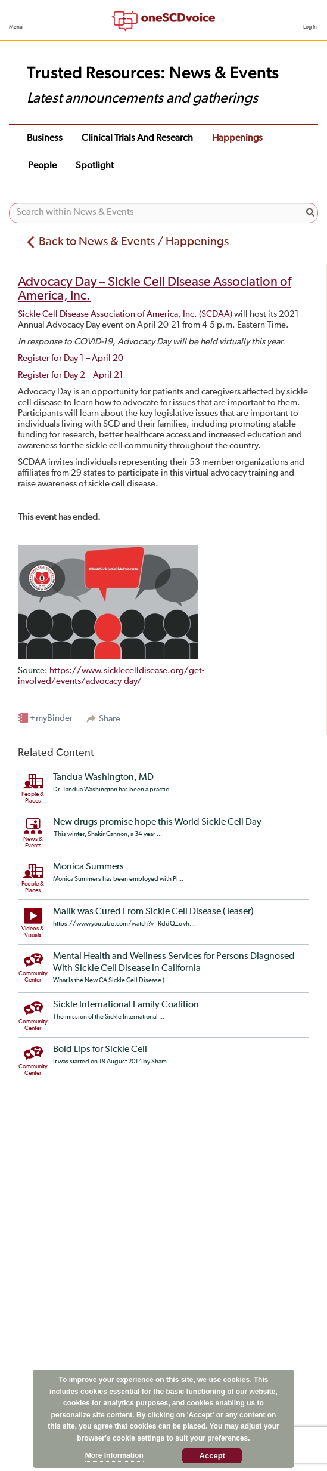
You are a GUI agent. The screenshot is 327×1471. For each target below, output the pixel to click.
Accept (212, 1455)
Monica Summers (88, 867)
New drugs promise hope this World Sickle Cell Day (157, 822)
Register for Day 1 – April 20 (70, 358)
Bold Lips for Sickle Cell (100, 1049)
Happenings (237, 138)
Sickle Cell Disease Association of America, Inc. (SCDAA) (125, 314)
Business (45, 138)
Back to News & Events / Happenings (134, 242)
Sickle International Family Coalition (126, 1005)
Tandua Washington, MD (103, 777)
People (42, 166)
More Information (114, 1455)
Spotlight (95, 166)
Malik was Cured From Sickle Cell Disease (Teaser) (153, 912)
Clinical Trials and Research (137, 138)
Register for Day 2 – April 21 (70, 375)
